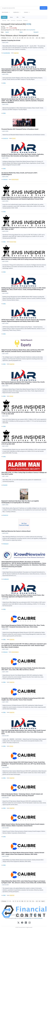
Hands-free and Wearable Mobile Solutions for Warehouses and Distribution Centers (24, 134)
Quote (7, 32)
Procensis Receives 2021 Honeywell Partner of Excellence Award (20, 129)
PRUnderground (5, 543)
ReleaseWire (5, 485)
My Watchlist (16, 12)
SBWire (4, 83)
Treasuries (25, 20)
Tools (23, 17)
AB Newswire (5, 179)
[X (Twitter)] (18, 923)
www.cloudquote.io (35, 915)
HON (28, 24)
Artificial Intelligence (15, 652)
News (8, 20)
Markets (4, 17)
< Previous (3, 38)
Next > (43, 38)
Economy (13, 138)
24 (36, 38)
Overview (4, 20)
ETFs (17, 17)
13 (30, 38)
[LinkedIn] (25, 923)
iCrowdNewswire (6, 579)
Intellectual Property (15, 179)
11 (24, 38)
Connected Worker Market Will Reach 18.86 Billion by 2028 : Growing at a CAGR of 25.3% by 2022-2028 (24, 443)
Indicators (26, 12)
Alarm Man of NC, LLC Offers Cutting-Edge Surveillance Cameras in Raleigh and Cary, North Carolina (24, 473)
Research (36, 32)
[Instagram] (29, 923)
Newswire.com (5, 138)
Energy (15, 241)
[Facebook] (22, 923)
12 (27, 38)
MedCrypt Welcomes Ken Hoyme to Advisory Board (16, 531)
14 (32, 38)
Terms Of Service (38, 918)
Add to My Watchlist (30, 29)
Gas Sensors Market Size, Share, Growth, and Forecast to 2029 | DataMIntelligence (19, 173)
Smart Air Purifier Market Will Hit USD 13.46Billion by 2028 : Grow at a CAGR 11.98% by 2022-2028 (23, 413)
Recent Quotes (5, 12)
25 (39, 38)
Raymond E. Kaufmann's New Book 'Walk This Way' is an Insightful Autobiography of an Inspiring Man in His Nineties (20, 501)
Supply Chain (12, 364)
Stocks (11, 17)
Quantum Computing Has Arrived (11, 40)
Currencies (13, 20)
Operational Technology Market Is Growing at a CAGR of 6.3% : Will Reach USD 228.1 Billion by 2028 (24, 228)
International (19, 20)
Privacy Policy (28, 918)
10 (22, 38)
